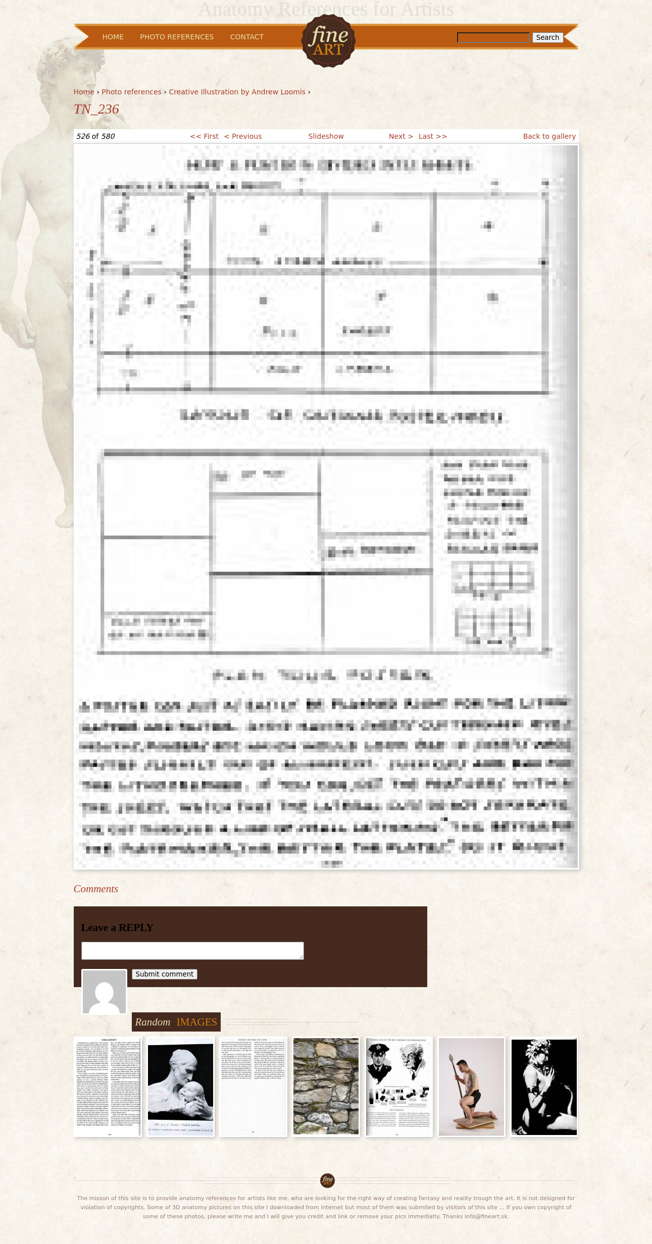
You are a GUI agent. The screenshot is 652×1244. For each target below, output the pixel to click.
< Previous (243, 136)
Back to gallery (549, 136)
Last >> (433, 136)
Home (84, 92)
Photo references (132, 92)
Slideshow (326, 136)
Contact (247, 37)
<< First (204, 136)
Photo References (177, 37)
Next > (401, 136)
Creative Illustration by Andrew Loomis (237, 92)
